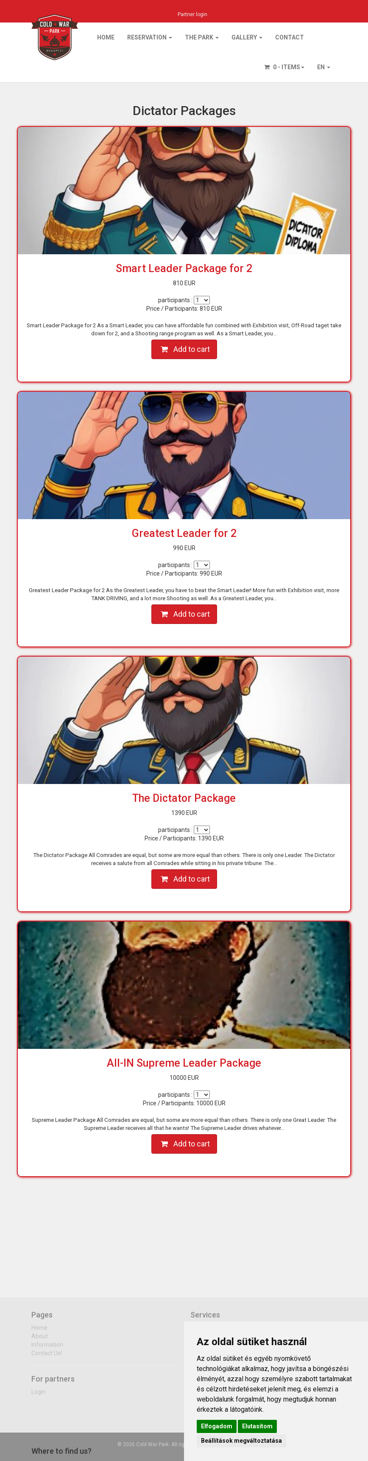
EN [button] (323, 67)
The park (202, 37)
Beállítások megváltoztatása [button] (241, 1440)
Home (105, 37)
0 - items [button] (284, 67)
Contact (289, 37)
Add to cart (185, 349)
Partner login (192, 14)
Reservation (149, 37)
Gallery (246, 37)
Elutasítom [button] (257, 1426)
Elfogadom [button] (216, 1426)
